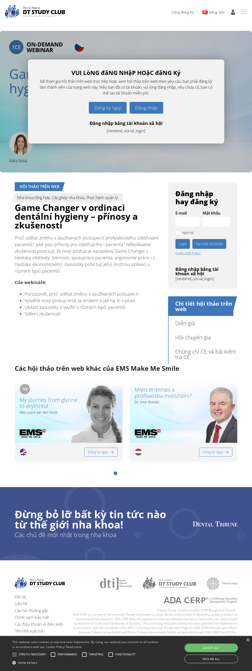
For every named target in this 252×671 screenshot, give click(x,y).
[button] (115, 473)
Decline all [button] (211, 659)
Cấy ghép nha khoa (68, 197)
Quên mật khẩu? (188, 253)
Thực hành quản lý (102, 197)
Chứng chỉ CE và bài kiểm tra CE (205, 354)
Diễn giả (185, 323)
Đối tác (21, 596)
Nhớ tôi (188, 232)
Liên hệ (21, 603)
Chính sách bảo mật (32, 617)
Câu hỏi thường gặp (31, 610)
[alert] (126, 653)
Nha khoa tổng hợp (33, 197)
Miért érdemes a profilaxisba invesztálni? (163, 392)
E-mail (181, 213)
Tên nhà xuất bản (29, 631)
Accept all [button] (211, 648)
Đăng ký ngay (107, 108)
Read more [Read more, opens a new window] (74, 647)
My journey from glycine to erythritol (49, 403)
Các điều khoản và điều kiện (39, 624)
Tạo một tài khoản (209, 243)
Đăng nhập (146, 108)
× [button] (248, 640)
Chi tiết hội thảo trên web (203, 306)
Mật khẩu (211, 213)
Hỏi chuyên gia (193, 337)
